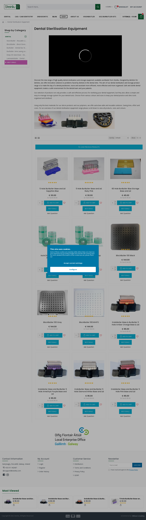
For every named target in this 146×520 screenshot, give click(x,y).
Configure (73, 269)
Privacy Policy (57, 257)
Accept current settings (73, 263)
